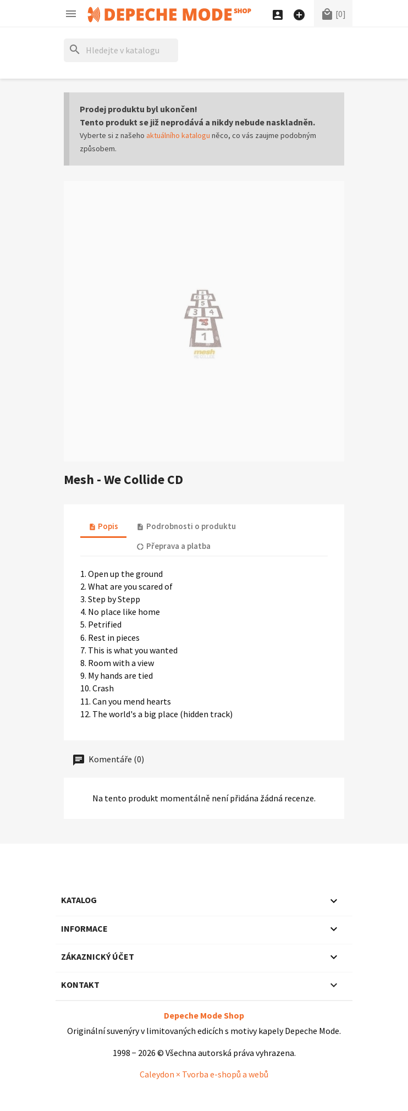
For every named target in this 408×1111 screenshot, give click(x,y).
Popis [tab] (103, 526)
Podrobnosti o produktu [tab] (185, 526)
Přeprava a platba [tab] (173, 546)
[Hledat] (121, 50)
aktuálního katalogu (178, 135)
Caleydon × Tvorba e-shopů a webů (204, 1074)
